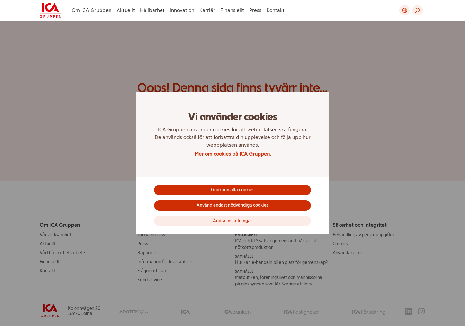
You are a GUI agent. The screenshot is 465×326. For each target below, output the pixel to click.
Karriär (207, 10)
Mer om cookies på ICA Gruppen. (233, 154)
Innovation (182, 10)
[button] (417, 10)
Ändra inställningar (232, 220)
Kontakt (276, 10)
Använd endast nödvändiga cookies (232, 205)
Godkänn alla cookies (232, 190)
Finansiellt (232, 10)
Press (255, 10)
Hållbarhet (152, 10)
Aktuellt (126, 10)
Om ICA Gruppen (91, 10)
